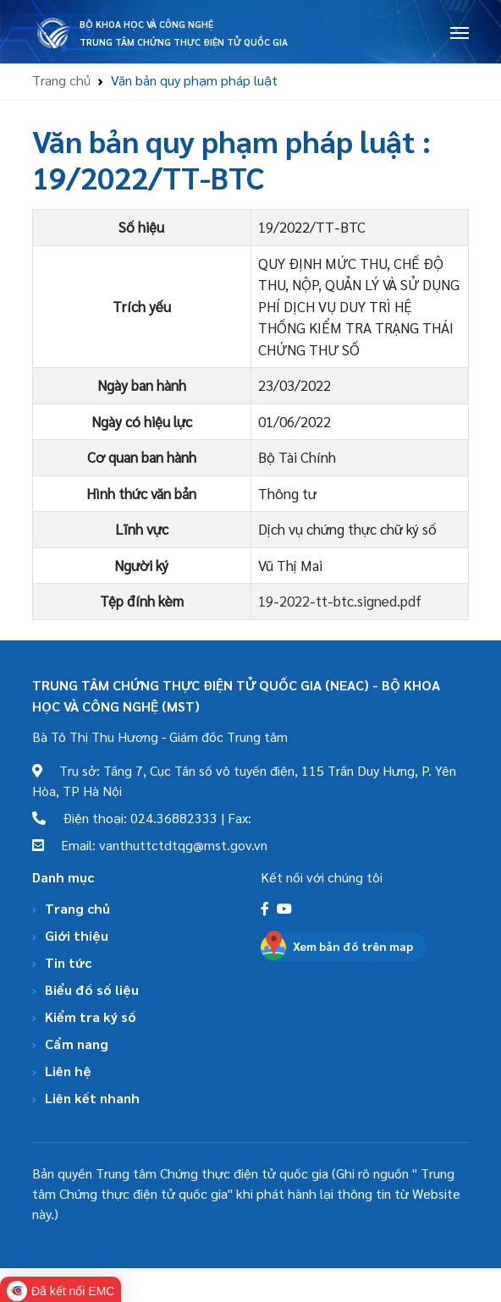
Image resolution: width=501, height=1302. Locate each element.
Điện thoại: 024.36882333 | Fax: (141, 818)
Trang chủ (61, 80)
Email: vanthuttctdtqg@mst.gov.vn (149, 845)
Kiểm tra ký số (90, 1016)
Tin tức (68, 962)
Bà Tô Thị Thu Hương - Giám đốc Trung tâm (160, 736)
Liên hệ (68, 1071)
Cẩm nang (76, 1043)
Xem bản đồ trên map (353, 945)
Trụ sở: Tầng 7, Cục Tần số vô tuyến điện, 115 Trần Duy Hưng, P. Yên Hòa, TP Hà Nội (244, 780)
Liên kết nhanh (92, 1098)
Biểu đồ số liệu (92, 989)
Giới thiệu (76, 935)
